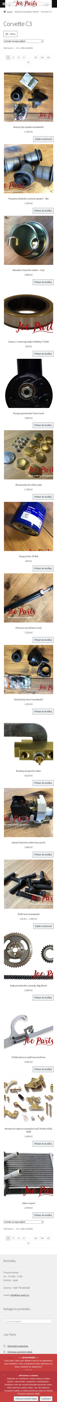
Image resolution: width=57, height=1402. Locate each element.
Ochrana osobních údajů (19, 1351)
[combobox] (28, 1321)
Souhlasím (46, 1398)
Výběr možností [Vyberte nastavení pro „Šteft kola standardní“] (43, 926)
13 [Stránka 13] (36, 57)
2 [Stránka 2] (13, 57)
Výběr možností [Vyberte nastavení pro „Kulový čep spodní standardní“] (43, 138)
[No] (53, 1377)
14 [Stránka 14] (42, 57)
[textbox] (29, 1321)
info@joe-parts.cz (19, 1295)
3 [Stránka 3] (18, 57)
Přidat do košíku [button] (43, 210)
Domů (9, 11)
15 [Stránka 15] (48, 57)
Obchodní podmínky (17, 1346)
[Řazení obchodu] (23, 41)
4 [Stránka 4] (23, 57)
